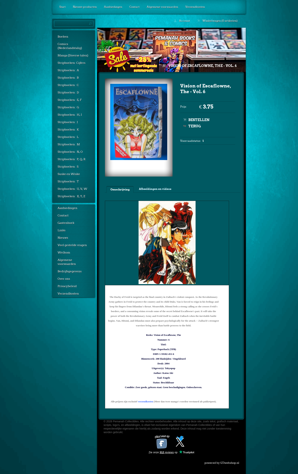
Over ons (64, 279)
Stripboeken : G (68, 107)
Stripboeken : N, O (70, 152)
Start (62, 6)
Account (182, 20)
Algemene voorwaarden (162, 6)
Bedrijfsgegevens (70, 271)
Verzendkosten (195, 6)
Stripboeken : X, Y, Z (71, 196)
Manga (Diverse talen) (73, 55)
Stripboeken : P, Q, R (72, 159)
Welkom (64, 252)
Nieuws (63, 237)
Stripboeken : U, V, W (72, 189)
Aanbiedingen (113, 6)
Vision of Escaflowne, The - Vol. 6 (202, 66)
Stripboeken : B (68, 77)
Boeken (63, 36)
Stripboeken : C (68, 85)
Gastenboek (66, 223)
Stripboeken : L (68, 137)
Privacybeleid (67, 286)
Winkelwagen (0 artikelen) (217, 20)
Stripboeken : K (68, 129)
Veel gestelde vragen (72, 245)
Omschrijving (120, 189)
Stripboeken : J (68, 122)
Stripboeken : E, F (70, 100)
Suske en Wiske (69, 174)
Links (61, 230)
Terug (194, 126)
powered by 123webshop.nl (221, 462)
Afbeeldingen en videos (155, 188)
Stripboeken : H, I (70, 115)
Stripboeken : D (68, 92)
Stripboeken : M (69, 144)
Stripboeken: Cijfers (71, 63)
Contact (134, 6)
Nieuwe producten (85, 6)
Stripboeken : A (68, 70)
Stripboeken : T (68, 181)
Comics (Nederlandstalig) (70, 46)
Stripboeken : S (68, 166)
